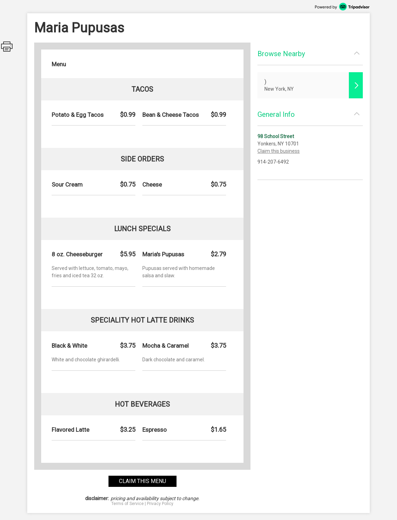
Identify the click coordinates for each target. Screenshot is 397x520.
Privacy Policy (160, 503)
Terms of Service (127, 503)
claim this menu (142, 481)
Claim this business (278, 151)
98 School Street (275, 136)
